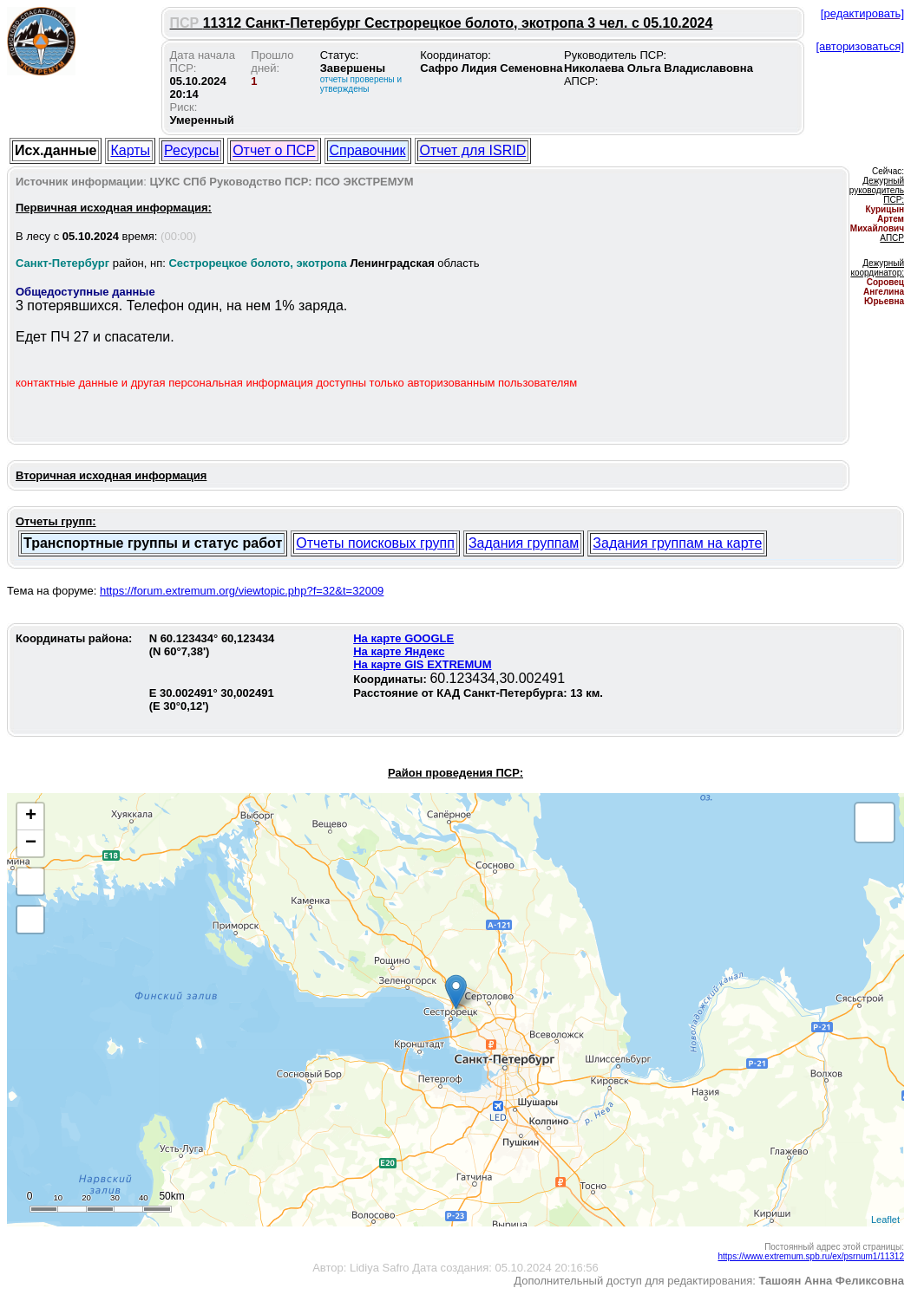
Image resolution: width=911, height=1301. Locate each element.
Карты (130, 150)
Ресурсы (191, 150)
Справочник (368, 150)
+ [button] (30, 816)
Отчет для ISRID (473, 150)
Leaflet (885, 1219)
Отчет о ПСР (274, 150)
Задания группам (524, 543)
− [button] (30, 843)
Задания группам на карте (677, 543)
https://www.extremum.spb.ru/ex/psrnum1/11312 (811, 1256)
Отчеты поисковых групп (375, 543)
